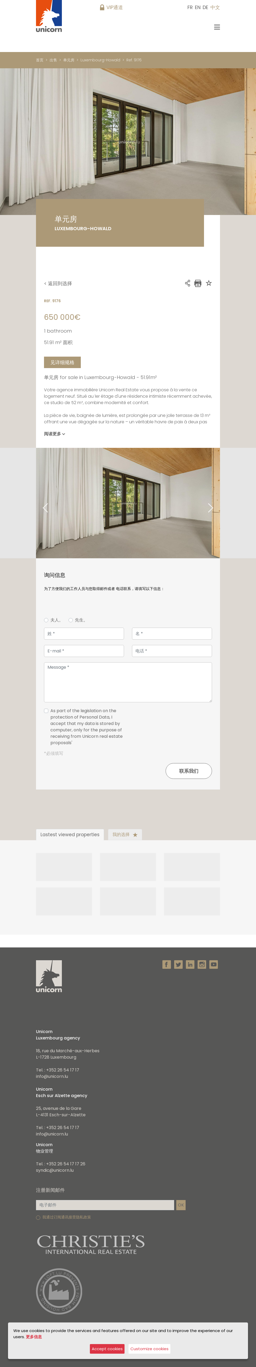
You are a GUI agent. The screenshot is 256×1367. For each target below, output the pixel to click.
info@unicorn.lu (52, 1076)
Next (217, 503)
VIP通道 (114, 7)
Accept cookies (107, 1349)
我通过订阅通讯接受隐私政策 (66, 1217)
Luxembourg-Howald (100, 60)
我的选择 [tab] (125, 834)
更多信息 (34, 1336)
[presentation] (171, 729)
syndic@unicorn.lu (55, 1170)
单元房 (68, 60)
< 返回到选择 (58, 283)
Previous (38, 503)
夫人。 (56, 620)
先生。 (81, 620)
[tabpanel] (128, 503)
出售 (53, 60)
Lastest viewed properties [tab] (70, 834)
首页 (39, 60)
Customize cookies (149, 1349)
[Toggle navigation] (217, 27)
